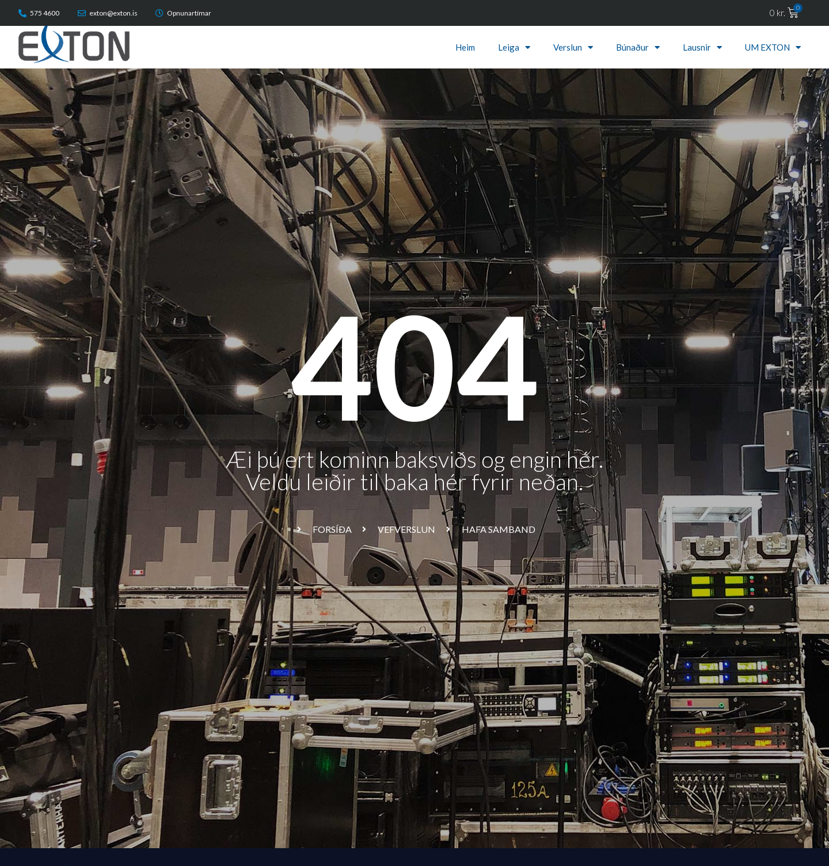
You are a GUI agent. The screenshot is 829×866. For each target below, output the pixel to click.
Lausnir (702, 47)
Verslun (573, 47)
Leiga (514, 47)
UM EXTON (773, 47)
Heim (465, 47)
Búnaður (638, 47)
